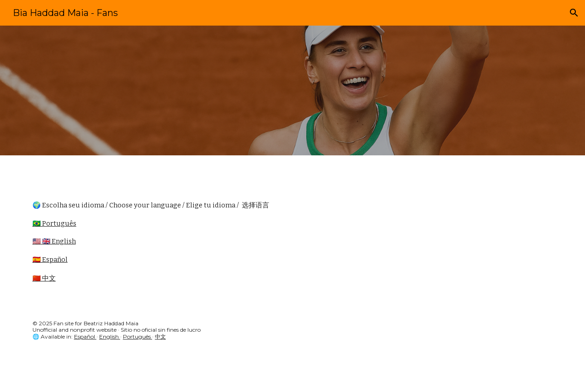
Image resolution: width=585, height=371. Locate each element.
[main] (292, 245)
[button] (574, 13)
